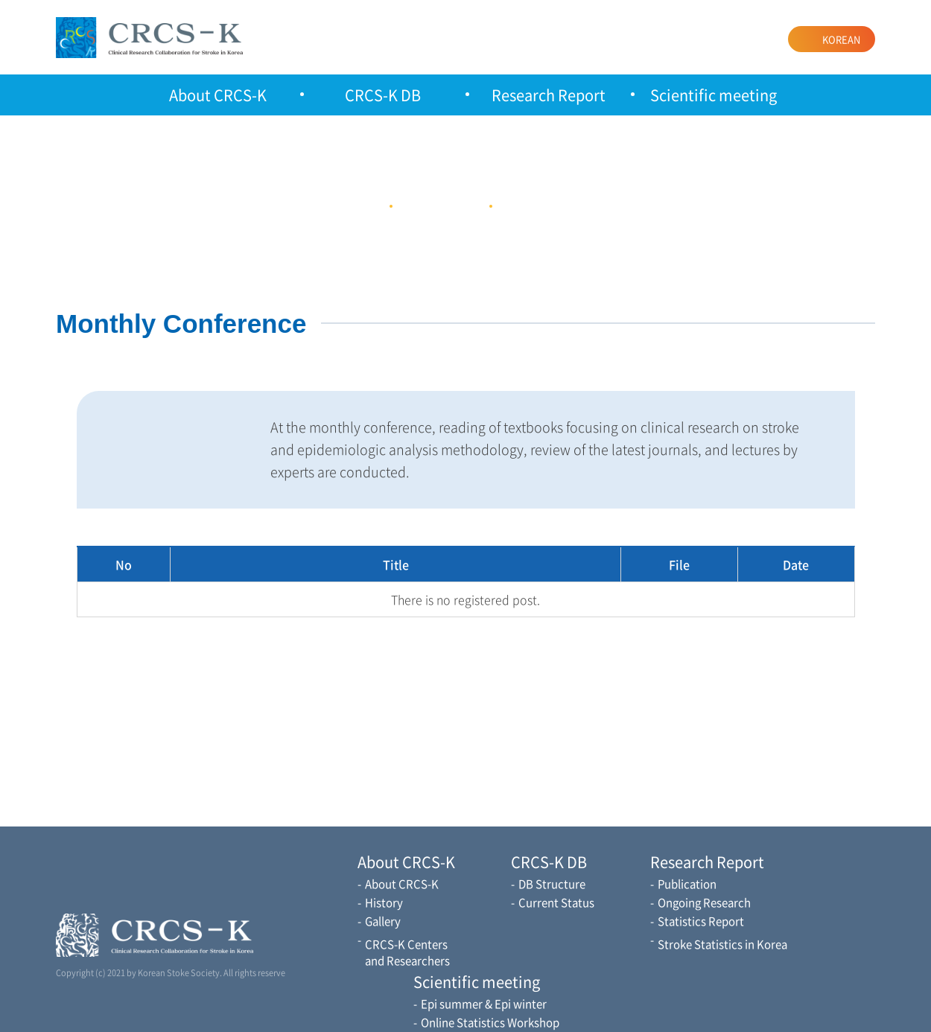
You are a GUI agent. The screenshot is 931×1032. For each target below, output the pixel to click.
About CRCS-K (218, 95)
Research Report (549, 95)
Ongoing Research (704, 902)
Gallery (383, 921)
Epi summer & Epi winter (484, 1004)
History (384, 902)
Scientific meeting (713, 95)
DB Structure (551, 884)
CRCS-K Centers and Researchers (407, 952)
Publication (687, 884)
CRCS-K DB (383, 95)
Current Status (556, 902)
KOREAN (841, 39)
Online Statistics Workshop (490, 1022)
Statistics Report (701, 921)
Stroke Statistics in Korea (722, 944)
